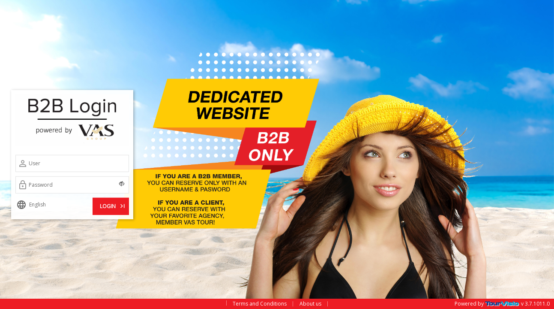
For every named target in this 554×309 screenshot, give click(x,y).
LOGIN (113, 204)
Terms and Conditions (260, 303)
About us (310, 303)
